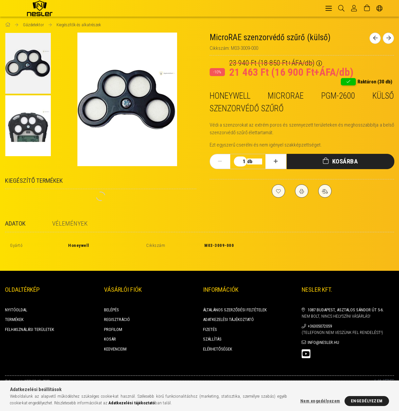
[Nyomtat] (301, 191)
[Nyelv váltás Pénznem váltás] (379, 8)
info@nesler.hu (323, 335)
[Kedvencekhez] (278, 191)
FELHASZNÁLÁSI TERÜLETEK (29, 322)
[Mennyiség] (240, 161)
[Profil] (354, 8)
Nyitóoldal (16, 302)
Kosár (110, 331)
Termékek (14, 312)
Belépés (111, 302)
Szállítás (212, 331)
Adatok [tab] (15, 223)
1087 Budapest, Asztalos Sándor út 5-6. (346, 302)
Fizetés (210, 322)
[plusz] (275, 161)
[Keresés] (341, 8)
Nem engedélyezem (320, 400)
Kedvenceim (115, 341)
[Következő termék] (388, 38)
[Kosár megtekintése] (366, 8)
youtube (306, 347)
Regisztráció (117, 312)
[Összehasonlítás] (325, 191)
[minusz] (220, 161)
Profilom (113, 322)
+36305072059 (320, 318)
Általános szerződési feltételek (235, 302)
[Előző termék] (375, 38)
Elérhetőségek (217, 341)
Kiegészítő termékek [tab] (34, 180)
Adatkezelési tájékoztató (228, 312)
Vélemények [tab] (70, 223)
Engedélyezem (367, 400)
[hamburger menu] (328, 8)
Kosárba (345, 161)
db (249, 161)
